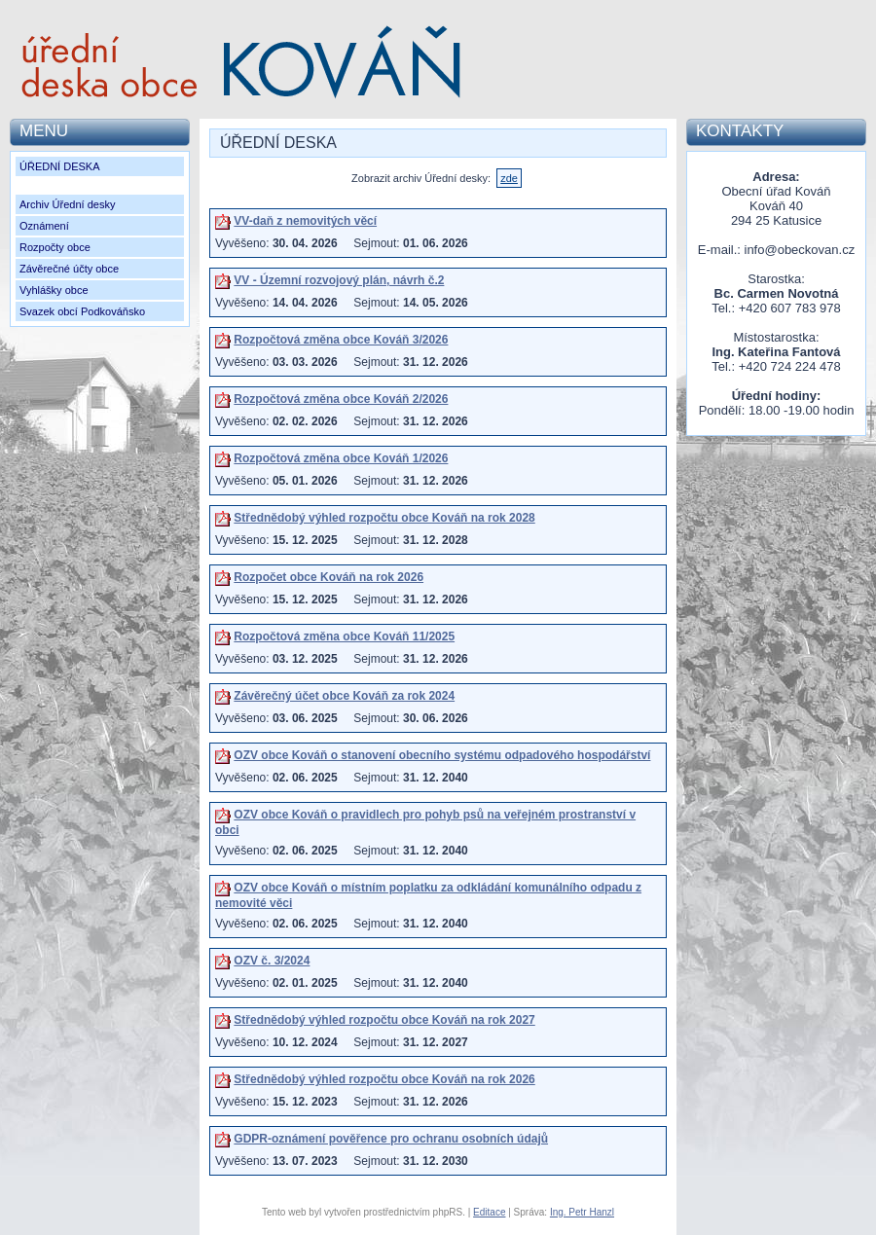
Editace (489, 1212)
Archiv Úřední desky (67, 204)
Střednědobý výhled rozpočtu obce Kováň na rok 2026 (384, 1079)
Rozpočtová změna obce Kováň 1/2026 (341, 458)
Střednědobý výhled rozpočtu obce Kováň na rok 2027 (384, 1020)
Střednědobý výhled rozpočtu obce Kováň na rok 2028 (384, 518)
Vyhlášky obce (54, 290)
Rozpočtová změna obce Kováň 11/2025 (344, 636)
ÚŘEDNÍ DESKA (59, 166)
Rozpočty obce (55, 247)
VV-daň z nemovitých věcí (305, 221)
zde (509, 178)
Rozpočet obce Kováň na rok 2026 (328, 577)
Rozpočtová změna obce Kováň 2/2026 (341, 399)
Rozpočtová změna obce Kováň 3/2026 (341, 339)
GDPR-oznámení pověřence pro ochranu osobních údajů (391, 1138)
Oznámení (44, 226)
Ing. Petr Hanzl (582, 1212)
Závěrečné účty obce (69, 268)
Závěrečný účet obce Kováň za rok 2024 (344, 696)
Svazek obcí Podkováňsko (82, 311)
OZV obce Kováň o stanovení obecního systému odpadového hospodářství (442, 755)
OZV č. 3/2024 (272, 960)
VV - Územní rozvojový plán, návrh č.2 (339, 280)
